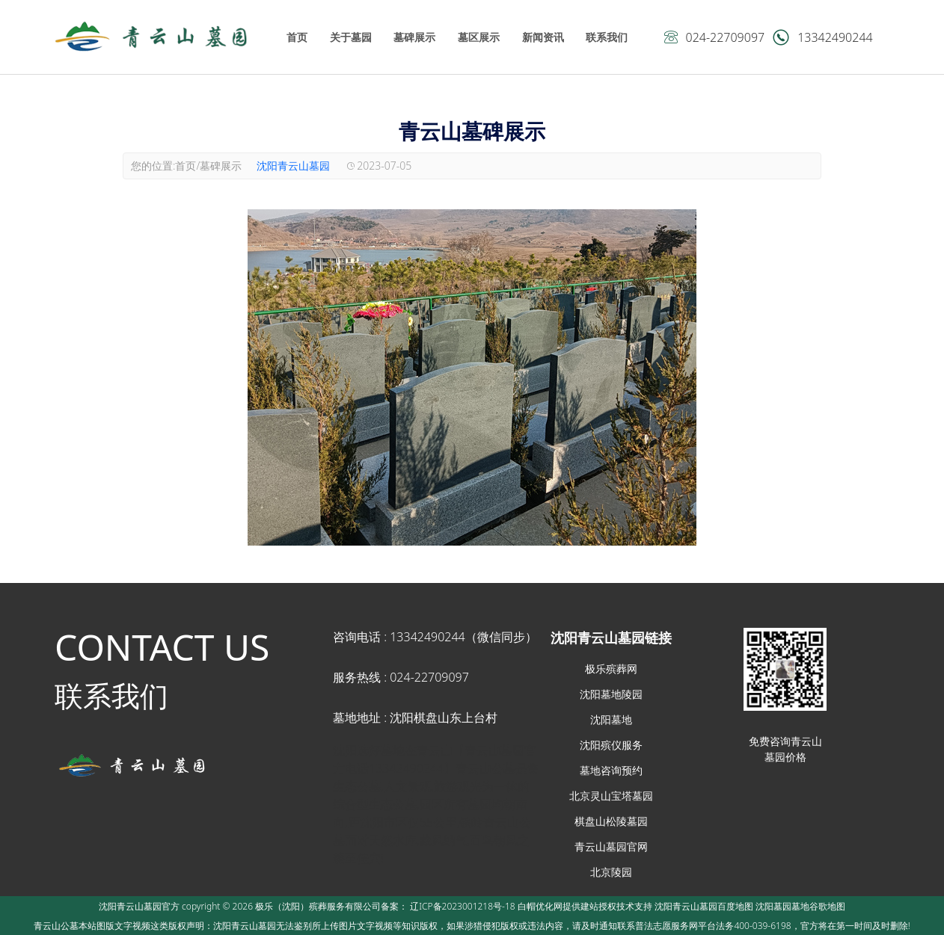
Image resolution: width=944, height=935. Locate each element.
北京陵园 (611, 872)
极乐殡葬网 (611, 668)
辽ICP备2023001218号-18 (461, 906)
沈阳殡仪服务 (611, 745)
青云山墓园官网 (611, 846)
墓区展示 (479, 37)
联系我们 (607, 37)
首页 (296, 37)
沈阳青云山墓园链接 (611, 638)
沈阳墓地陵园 (611, 694)
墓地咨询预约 (611, 770)
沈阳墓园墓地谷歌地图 (800, 906)
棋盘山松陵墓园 (611, 821)
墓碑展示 (414, 37)
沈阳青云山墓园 (293, 165)
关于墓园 (351, 37)
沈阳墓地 (611, 719)
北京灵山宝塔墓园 (611, 796)
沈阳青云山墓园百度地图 (704, 906)
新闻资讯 (543, 37)
